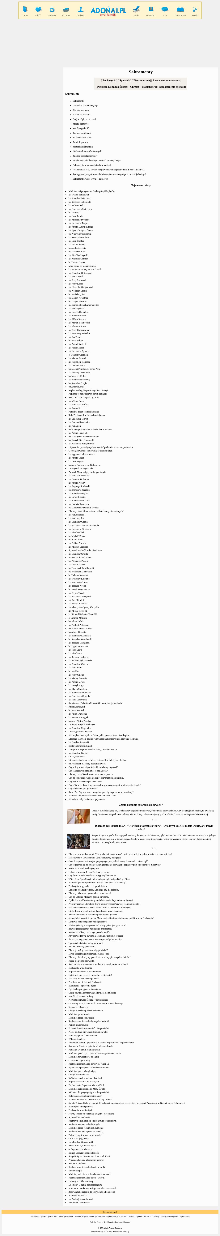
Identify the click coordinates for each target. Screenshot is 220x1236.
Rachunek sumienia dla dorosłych (84, 1124)
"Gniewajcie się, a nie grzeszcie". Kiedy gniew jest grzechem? (97, 925)
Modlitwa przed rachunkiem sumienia (86, 1128)
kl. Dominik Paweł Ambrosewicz (84, 305)
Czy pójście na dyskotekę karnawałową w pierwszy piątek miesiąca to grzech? (105, 785)
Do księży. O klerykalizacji (81, 1181)
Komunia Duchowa (78, 1163)
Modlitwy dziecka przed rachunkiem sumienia (90, 1174)
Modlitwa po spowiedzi (79, 1014)
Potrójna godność (81, 128)
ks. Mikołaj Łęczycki (78, 546)
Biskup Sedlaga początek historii (84, 1153)
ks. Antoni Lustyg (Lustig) (81, 226)
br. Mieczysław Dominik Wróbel (84, 507)
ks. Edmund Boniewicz (79, 422)
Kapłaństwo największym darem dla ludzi (88, 393)
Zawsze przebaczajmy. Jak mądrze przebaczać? (90, 928)
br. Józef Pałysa (76, 340)
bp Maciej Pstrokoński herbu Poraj (84, 369)
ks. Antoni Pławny (77, 482)
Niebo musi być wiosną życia (82, 1145)
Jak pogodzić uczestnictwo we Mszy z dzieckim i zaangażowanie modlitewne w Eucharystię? (111, 918)
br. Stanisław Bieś (77, 251)
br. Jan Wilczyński (77, 294)
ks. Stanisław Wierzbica (80, 198)
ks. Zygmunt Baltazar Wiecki (82, 454)
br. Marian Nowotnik (78, 298)
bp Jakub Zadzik (76, 621)
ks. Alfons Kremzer (78, 319)
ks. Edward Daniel (77, 497)
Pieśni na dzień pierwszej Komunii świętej (88, 1032)
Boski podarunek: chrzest (80, 746)
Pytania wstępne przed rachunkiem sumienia (89, 1067)
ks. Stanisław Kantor (78, 753)
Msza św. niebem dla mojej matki (84, 978)
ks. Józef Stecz (75, 653)
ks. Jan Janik (74, 408)
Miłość (61, 1216)
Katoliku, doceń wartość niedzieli (84, 411)
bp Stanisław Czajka (78, 383)
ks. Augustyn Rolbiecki (79, 486)
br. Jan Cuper (75, 671)
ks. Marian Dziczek (78, 358)
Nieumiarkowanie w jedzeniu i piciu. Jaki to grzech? (93, 914)
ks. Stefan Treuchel (77, 593)
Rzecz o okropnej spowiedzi (82, 961)
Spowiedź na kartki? (78, 1195)
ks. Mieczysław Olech (79, 237)
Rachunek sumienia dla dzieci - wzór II (87, 1177)
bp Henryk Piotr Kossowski (81, 440)
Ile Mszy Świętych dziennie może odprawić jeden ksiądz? (95, 939)
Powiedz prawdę (80, 142)
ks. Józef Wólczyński (78, 255)
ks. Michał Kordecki (78, 610)
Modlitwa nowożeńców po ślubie (84, 1056)
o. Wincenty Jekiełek (78, 354)
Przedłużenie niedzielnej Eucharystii (85, 982)
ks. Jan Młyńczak (77, 308)
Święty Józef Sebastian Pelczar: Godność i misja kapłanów (96, 703)
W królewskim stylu (82, 137)
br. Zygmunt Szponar (78, 646)
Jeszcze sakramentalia (83, 146)
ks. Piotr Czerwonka (78, 699)
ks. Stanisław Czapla (78, 521)
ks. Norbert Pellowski (78, 625)
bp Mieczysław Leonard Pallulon (84, 436)
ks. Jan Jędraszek (76, 514)
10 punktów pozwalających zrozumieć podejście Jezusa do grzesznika (101, 447)
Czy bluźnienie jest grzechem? (83, 788)
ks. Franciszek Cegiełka (79, 696)
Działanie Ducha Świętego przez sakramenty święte (97, 160)
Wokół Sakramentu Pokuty (81, 996)
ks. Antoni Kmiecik (78, 344)
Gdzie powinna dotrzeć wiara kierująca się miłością (92, 992)
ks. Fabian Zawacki (78, 543)
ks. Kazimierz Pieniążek (80, 529)
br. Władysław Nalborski (80, 234)
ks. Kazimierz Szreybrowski (82, 443)
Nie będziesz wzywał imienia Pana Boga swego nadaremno (96, 911)
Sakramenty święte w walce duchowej (90, 178)
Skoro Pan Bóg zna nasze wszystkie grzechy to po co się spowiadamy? (101, 792)
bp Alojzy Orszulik (77, 632)
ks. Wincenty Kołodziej (79, 578)
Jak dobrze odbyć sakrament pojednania (87, 799)
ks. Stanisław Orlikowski (80, 273)
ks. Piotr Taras (75, 667)
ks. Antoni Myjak (77, 682)
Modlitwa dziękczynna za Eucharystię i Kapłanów (92, 191)
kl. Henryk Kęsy (76, 685)
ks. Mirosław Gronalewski (81, 1142)
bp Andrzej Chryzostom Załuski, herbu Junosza (90, 429)
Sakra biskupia (75, 1170)
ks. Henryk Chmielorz (79, 312)
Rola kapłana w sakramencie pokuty (85, 1096)
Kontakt (127, 1222)
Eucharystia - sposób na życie (82, 985)
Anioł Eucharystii (77, 706)
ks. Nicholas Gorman (78, 258)
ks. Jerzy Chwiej (76, 675)
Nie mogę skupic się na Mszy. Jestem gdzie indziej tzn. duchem (98, 760)
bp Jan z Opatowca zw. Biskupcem (84, 465)
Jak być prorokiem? (82, 133)
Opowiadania (52, 1216)
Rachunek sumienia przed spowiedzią (86, 1131)
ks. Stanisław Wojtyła (78, 493)
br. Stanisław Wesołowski (80, 639)
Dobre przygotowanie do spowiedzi (85, 1135)
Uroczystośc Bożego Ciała (81, 468)
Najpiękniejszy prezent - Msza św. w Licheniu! (90, 975)
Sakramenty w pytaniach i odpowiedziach (92, 165)
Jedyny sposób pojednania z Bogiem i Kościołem (91, 1113)
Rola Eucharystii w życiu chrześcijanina (87, 415)
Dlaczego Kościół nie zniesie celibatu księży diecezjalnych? (96, 511)
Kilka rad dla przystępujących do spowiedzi (89, 1092)
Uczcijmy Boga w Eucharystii (82, 724)
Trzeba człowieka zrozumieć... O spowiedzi (89, 1028)
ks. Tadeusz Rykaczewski (80, 660)
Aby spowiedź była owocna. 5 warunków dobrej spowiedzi (96, 935)
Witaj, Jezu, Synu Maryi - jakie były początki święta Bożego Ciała (99, 879)
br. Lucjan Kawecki (78, 301)
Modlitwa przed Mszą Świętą (82, 1071)
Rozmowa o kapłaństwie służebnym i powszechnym (92, 1120)
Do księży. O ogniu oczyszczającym (85, 1184)
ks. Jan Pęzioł (75, 337)
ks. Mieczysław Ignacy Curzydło (84, 607)
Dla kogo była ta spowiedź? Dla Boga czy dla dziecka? (94, 889)
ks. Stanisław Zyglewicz (80, 728)
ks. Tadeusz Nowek (77, 585)
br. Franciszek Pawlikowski (81, 568)
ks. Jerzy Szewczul (77, 280)
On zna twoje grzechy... (79, 1138)
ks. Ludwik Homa (77, 365)
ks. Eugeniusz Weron (78, 418)
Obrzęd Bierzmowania (79, 1074)
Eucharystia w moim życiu (81, 1110)
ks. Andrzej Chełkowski (80, 372)
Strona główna (110, 1212)
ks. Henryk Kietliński (78, 603)
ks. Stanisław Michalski (79, 500)
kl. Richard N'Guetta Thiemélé (83, 614)
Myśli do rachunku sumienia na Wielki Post (89, 953)
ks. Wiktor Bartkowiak (79, 194)
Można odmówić (80, 123)
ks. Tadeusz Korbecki (78, 657)
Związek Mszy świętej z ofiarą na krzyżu (87, 472)
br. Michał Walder (77, 536)
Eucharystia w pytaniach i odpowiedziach (88, 886)
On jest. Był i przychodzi (84, 119)
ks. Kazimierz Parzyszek (80, 596)
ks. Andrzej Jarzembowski (81, 1199)
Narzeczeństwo (102, 1216)
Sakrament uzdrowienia (79, 1202)
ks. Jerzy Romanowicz (79, 330)
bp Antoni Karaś (76, 386)
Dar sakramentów (81, 110)
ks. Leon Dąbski (76, 461)
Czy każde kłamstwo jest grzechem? (85, 781)
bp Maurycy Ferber (77, 376)
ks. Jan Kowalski (76, 276)
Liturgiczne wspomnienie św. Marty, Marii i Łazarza (93, 749)
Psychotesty (184, 1216)
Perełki (170, 1216)
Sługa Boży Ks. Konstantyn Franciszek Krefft (90, 1156)
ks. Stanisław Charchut (79, 664)
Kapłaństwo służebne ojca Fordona (85, 971)
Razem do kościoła (81, 114)
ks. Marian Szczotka (78, 678)
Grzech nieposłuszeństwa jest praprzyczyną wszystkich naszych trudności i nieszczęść (108, 861)
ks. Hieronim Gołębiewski (81, 287)
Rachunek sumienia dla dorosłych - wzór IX (89, 1064)
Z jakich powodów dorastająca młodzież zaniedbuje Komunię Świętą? (101, 900)
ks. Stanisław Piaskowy (79, 379)
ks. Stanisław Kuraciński (80, 635)
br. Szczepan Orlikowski (80, 202)
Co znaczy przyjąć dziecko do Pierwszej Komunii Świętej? (96, 1003)
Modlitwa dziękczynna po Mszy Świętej (87, 1089)
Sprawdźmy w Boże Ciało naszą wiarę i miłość (90, 1099)
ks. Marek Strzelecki (78, 689)
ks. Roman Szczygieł (78, 717)
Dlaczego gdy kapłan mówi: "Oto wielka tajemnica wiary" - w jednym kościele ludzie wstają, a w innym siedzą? (120, 854)
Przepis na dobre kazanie (80, 557)
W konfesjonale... (77, 1039)
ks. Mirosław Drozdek (79, 219)
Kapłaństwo (149, 86)
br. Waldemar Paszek (78, 561)
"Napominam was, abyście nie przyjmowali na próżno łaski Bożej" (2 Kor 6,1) (109, 169)
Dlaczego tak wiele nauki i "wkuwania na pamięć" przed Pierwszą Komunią (103, 739)
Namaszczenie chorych (172, 86)
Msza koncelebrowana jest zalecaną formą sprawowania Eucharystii (100, 907)
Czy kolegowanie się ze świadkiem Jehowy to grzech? (93, 767)
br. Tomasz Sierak (77, 262)
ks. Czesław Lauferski (79, 742)
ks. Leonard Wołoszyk (79, 479)
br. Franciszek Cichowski (80, 571)
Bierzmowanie (141, 80)
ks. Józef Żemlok (76, 600)
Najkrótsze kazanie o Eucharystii (84, 1081)
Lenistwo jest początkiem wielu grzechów (88, 921)
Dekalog (156, 1216)
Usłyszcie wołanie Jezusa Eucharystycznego (89, 872)
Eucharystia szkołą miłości (81, 1106)
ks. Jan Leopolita (76, 518)
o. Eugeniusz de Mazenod (80, 1149)
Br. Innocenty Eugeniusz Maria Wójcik (86, 1085)
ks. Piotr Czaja (75, 649)
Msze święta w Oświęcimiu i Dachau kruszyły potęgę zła (95, 857)
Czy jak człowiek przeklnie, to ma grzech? (88, 770)
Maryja (131, 1216)
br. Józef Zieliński (77, 710)
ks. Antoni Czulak (77, 457)
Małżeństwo (79, 1216)
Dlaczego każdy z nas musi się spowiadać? (88, 950)
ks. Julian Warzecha (78, 713)
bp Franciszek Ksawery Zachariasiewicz (87, 763)
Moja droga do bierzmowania (82, 266)
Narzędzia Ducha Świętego (85, 105)
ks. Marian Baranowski (79, 322)
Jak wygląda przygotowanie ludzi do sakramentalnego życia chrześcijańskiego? (109, 174)
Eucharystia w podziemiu (80, 968)
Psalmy (163, 1216)
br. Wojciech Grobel (78, 290)
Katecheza (123, 1216)
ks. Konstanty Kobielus (79, 333)
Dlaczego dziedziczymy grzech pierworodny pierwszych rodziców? (100, 957)
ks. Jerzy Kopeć (76, 283)
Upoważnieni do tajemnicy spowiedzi (86, 943)
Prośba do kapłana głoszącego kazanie (86, 1160)
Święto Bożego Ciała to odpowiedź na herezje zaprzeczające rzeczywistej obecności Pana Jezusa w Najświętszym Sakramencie (127, 1103)
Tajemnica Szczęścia (143, 1216)
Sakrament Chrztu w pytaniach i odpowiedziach (90, 1046)
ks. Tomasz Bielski (77, 315)
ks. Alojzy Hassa (76, 347)
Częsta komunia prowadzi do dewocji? (141, 804)
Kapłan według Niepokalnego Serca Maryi (88, 390)
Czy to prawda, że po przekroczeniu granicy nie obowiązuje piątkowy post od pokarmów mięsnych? (115, 864)
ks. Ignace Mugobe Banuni (81, 230)
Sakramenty (78, 101)
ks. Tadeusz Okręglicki (79, 642)
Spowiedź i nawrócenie (79, 1117)
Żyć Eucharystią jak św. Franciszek (85, 989)
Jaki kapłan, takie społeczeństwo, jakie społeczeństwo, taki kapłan (99, 735)
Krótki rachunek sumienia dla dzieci (85, 1078)
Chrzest (134, 86)
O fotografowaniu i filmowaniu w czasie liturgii (90, 450)
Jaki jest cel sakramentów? (85, 156)
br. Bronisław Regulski (79, 490)
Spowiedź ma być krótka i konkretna (85, 550)
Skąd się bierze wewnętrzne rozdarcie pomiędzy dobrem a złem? (98, 964)
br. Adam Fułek (76, 539)
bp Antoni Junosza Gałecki (81, 628)
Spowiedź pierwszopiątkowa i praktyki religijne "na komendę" (97, 882)
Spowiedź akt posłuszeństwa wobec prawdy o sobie (92, 795)
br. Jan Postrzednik (77, 248)
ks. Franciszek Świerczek (80, 209)
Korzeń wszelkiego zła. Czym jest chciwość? (89, 932)
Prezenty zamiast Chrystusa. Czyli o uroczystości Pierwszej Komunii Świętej (104, 904)
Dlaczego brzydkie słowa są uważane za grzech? (91, 774)
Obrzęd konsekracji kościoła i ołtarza (86, 1010)
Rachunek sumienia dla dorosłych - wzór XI (89, 1021)
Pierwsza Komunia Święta (112, 86)
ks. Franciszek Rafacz (79, 404)
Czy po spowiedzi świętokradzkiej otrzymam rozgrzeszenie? (96, 777)
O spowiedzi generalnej (79, 1060)
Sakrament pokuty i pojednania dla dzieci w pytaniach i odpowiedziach (101, 1042)
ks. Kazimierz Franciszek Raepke (84, 525)
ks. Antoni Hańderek (78, 433)
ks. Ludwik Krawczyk (79, 504)
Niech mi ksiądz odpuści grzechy (84, 397)
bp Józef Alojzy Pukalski (80, 721)
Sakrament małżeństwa (166, 80)
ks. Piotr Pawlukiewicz (79, 582)
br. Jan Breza (74, 212)
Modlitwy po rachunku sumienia (83, 1035)
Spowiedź (125, 80)
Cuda (176, 1216)
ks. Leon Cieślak (76, 241)
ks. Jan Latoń (75, 426)
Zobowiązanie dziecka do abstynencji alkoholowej (92, 1192)
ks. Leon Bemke (76, 216)
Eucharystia (109, 80)
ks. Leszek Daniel (77, 564)
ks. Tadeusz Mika (77, 205)
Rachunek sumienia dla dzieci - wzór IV (87, 1167)
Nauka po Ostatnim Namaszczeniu (84, 1049)
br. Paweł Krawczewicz (79, 589)
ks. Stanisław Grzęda (78, 554)
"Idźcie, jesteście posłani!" (81, 731)
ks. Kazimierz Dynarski (79, 351)
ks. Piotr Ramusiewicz (79, 475)
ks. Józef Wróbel (76, 532)
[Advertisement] (110, 43)
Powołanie (69, 1216)
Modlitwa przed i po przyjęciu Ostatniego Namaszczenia (95, 1053)
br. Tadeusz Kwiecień (78, 575)
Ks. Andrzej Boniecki (78, 1007)
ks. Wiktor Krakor (77, 244)
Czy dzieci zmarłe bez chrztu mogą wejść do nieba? (92, 875)
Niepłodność (90, 1216)
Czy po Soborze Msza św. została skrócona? (89, 897)
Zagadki (42, 1216)
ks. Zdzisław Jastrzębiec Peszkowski (85, 269)
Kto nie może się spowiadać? (82, 946)
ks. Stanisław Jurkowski (80, 692)
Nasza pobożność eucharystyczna (84, 868)
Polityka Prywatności (98, 1222)
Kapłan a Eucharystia (78, 1025)
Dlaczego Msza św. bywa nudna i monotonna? (90, 893)
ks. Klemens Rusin (77, 326)
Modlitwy (34, 1216)
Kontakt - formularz (115, 1222)
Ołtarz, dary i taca (77, 756)
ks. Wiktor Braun (76, 401)
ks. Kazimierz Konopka (79, 362)
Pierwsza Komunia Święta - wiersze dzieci (88, 1000)
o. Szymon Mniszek (78, 618)
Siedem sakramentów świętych (87, 151)
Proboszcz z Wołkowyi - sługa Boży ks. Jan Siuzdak (92, 1188)
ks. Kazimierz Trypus (78, 223)
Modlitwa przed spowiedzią (81, 1017)
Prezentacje (113, 1216)
